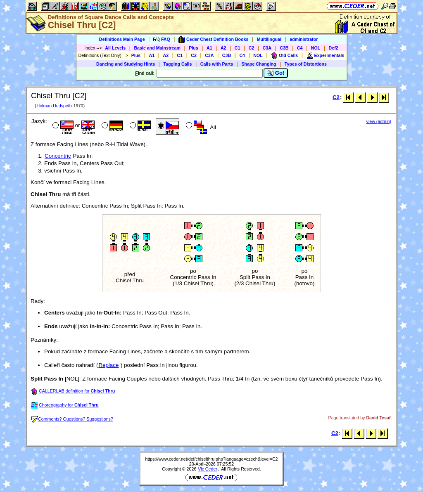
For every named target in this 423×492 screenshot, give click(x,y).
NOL (316, 47)
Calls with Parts (216, 64)
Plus (193, 47)
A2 (223, 47)
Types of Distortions (306, 64)
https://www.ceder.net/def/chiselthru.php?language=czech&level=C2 (211, 459)
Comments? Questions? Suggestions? (72, 418)
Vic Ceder (207, 468)
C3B (284, 47)
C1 (237, 47)
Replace (108, 365)
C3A (267, 47)
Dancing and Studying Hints (125, 64)
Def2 (333, 47)
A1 (209, 47)
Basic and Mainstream (157, 47)
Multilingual (269, 39)
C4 (300, 47)
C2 (251, 47)
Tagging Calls (177, 64)
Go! (276, 73)
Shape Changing (258, 64)
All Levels (115, 47)
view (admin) (378, 121)
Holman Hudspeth (53, 105)
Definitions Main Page (122, 39)
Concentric (58, 156)
